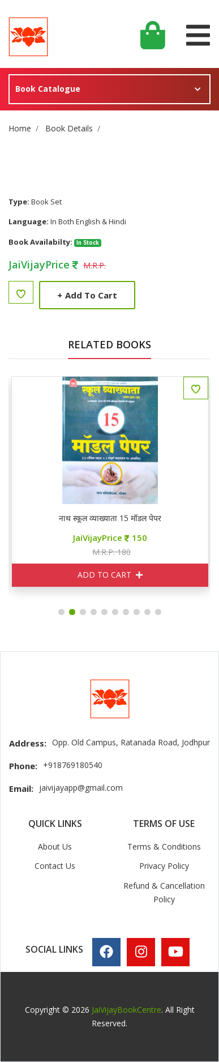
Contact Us (55, 865)
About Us (55, 846)
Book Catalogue (47, 88)
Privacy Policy (164, 865)
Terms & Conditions (164, 846)
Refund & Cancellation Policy (164, 892)
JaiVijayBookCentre (126, 1009)
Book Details (69, 128)
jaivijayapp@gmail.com (81, 787)
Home (19, 128)
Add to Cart (87, 295)
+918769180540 (72, 765)
